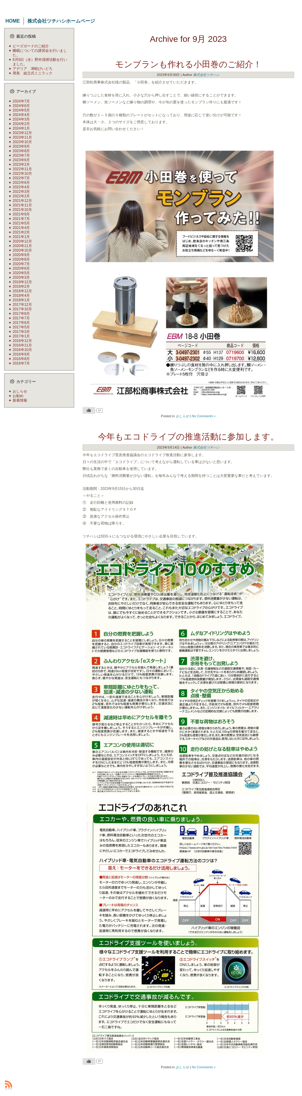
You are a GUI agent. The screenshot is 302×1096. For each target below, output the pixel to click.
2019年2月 (21, 286)
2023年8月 (21, 151)
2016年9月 (21, 354)
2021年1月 (21, 237)
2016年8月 (21, 359)
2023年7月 (21, 155)
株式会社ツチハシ (206, 75)
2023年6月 (21, 160)
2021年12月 (22, 201)
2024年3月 (21, 119)
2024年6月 (21, 106)
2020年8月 (21, 259)
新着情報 (20, 400)
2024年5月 (21, 110)
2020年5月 (21, 273)
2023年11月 (22, 137)
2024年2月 (21, 124)
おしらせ (20, 391)
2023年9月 (21, 146)
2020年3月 (21, 277)
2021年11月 (22, 205)
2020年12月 (22, 241)
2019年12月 (22, 282)
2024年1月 (21, 128)
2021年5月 (21, 223)
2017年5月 (21, 327)
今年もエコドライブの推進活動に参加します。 (188, 436)
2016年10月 (22, 350)
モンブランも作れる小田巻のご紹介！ (188, 64)
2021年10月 (22, 210)
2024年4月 (21, 115)
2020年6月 (21, 268)
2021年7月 (21, 219)
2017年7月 (21, 318)
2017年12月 (22, 304)
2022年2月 (21, 196)
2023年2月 (21, 164)
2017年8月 (21, 314)
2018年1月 (21, 300)
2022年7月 (21, 178)
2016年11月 (22, 345)
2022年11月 (22, 169)
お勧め (18, 396)
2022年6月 (21, 182)
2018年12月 (22, 291)
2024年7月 (21, 101)
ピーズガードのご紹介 (31, 46)
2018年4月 (21, 295)
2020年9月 (21, 255)
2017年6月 (21, 323)
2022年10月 (22, 173)
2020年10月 (22, 250)
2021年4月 (21, 228)
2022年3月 (21, 191)
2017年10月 (22, 309)
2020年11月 (22, 246)
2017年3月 (21, 332)
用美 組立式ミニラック (32, 73)
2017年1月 (21, 336)
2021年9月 (21, 214)
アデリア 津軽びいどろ (32, 69)
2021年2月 (21, 232)
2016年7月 (21, 363)
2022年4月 (21, 187)
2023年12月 (22, 133)
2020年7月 (21, 264)
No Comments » (203, 416)
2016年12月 (22, 341)
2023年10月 (22, 142)
